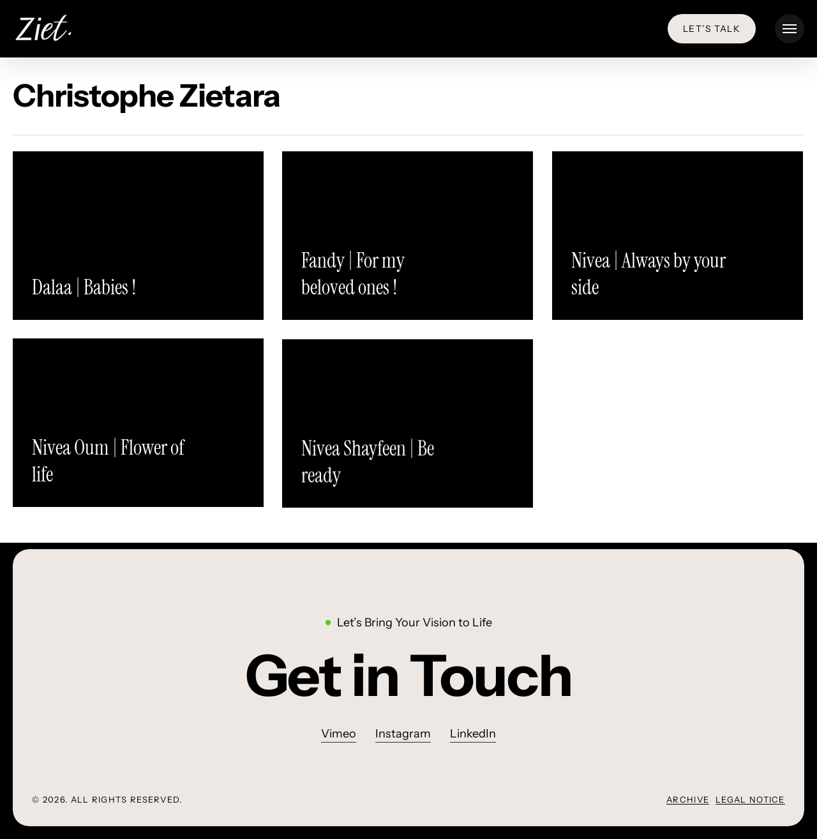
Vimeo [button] (338, 734)
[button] (789, 29)
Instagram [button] (403, 734)
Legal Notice (750, 799)
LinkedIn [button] (473, 734)
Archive (687, 799)
